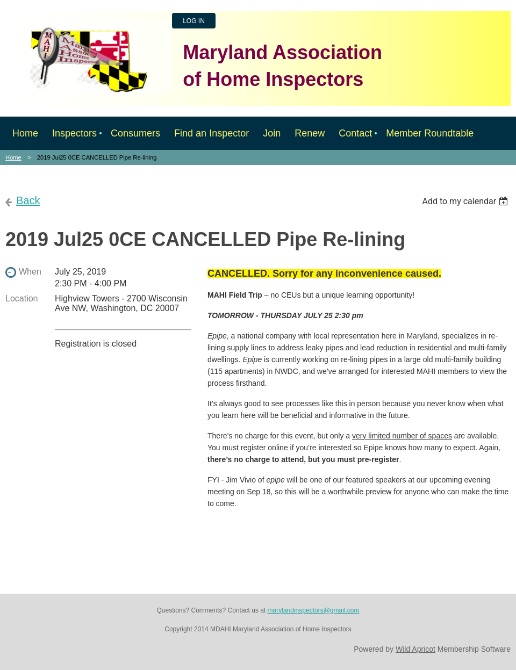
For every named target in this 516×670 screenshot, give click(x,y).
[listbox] (466, 201)
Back (28, 200)
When (30, 271)
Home (13, 157)
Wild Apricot (415, 649)
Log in (194, 21)
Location (21, 298)
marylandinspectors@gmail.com (314, 610)
